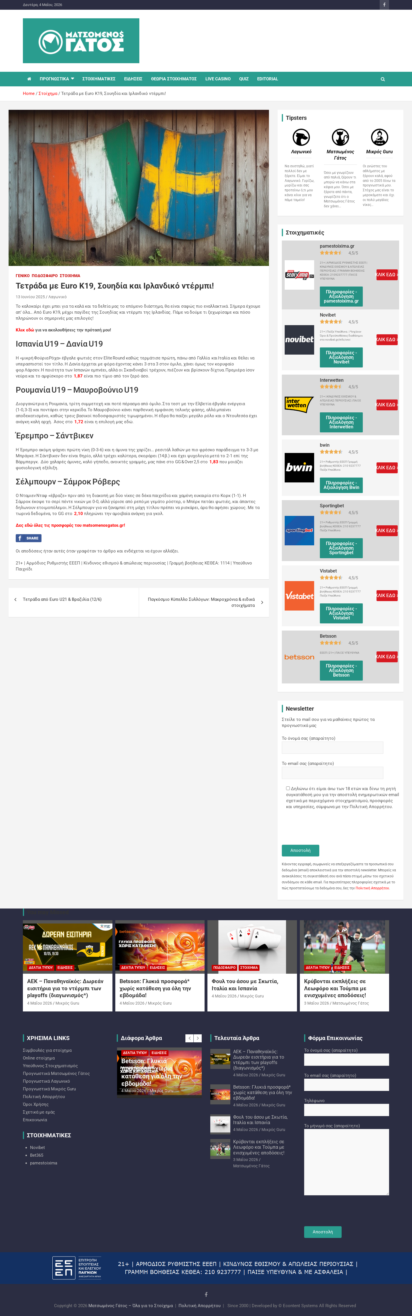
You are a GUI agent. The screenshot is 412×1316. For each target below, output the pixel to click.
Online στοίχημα (39, 1058)
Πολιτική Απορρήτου (372, 888)
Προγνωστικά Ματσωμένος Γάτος (56, 1073)
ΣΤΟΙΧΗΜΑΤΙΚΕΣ (99, 78)
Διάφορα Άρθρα (141, 1038)
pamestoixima (43, 1163)
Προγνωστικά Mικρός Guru (49, 1089)
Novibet (37, 1147)
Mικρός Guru (67, 1003)
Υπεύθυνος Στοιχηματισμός (50, 1065)
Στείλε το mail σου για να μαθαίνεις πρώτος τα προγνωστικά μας (328, 722)
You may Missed (48, 912)
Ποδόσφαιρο (45, 275)
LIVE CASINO (218, 78)
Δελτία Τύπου (41, 968)
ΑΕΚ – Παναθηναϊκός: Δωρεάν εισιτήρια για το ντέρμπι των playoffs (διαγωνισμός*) (65, 988)
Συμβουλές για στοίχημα (47, 1050)
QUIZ (244, 78)
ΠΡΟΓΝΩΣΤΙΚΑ (54, 78)
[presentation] (325, 828)
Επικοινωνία (35, 1119)
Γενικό (23, 275)
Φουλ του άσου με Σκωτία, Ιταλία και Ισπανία (245, 985)
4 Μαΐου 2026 (39, 1003)
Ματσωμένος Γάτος (350, 1003)
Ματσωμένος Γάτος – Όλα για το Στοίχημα (130, 1305)
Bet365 (36, 1155)
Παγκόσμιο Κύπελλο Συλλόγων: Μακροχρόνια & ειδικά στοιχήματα (201, 602)
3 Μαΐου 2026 (316, 1003)
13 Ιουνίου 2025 (30, 297)
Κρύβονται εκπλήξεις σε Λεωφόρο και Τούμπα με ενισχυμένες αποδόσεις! (335, 988)
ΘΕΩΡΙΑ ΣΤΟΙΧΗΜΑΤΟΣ (174, 78)
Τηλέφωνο (346, 1105)
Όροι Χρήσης (36, 1104)
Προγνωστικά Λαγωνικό (46, 1081)
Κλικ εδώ (25, 330)
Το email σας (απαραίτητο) (332, 768)
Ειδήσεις (65, 968)
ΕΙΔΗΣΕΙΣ (133, 78)
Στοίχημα (70, 275)
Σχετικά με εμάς (39, 1112)
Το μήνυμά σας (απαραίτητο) (346, 1159)
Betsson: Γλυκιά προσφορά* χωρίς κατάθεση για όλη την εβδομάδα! (155, 988)
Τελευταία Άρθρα (236, 1038)
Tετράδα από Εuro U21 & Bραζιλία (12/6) (62, 599)
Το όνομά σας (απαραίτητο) (332, 743)
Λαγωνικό (57, 297)
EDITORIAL (267, 78)
